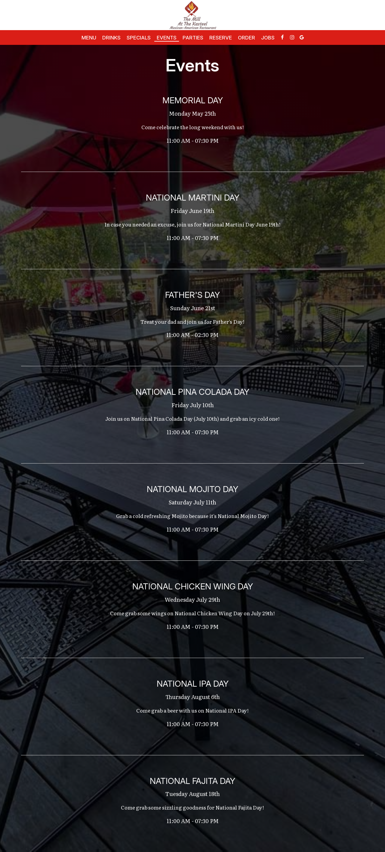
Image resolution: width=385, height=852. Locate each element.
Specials (139, 38)
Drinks (111, 38)
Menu (89, 38)
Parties (193, 38)
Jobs (268, 38)
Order (246, 38)
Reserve (220, 38)
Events (167, 38)
